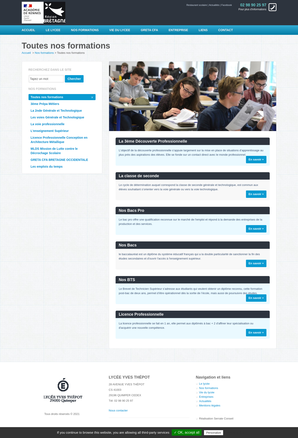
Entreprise (178, 30)
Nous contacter (118, 410)
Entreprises (206, 396)
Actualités (214, 5)
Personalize (213, 432)
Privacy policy (234, 432)
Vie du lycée (207, 392)
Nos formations (44, 52)
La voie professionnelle (48, 124)
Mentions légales (210, 405)
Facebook (226, 5)
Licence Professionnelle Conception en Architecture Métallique (59, 140)
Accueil (28, 30)
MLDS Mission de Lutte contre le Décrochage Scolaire (54, 151)
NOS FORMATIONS (85, 30)
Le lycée (204, 383)
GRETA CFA (149, 30)
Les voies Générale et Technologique (57, 117)
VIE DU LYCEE (119, 30)
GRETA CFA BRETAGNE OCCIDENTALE (59, 160)
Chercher (74, 79)
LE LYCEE (53, 30)
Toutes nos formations (47, 97)
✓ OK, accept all (186, 432)
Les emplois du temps (47, 166)
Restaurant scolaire (197, 5)
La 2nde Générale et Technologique (56, 110)
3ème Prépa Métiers (45, 104)
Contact (225, 30)
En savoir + (256, 159)
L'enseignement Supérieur (50, 131)
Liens (203, 30)
